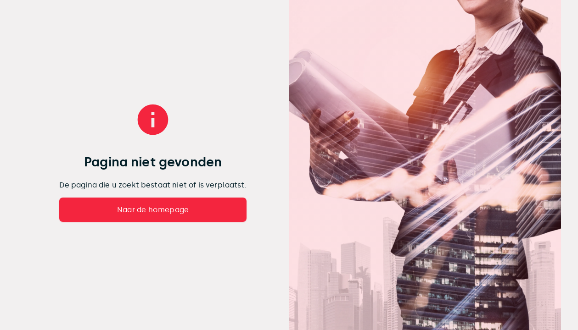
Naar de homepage (153, 209)
